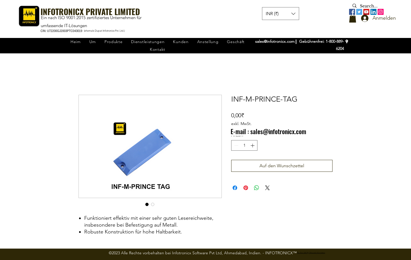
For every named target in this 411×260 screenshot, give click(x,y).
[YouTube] (366, 12)
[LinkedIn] (373, 12)
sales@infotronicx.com (275, 41)
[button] (352, 18)
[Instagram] (381, 12)
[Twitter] (359, 12)
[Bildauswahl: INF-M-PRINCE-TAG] (147, 204)
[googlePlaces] (347, 42)
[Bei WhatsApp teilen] (256, 187)
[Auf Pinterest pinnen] (245, 187)
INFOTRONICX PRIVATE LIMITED (90, 11)
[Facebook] (352, 12)
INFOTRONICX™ (281, 252)
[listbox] (280, 13)
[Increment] (253, 145)
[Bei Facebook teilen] (234, 187)
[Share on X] (267, 187)
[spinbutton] (244, 145)
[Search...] (370, 6)
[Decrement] (235, 145)
